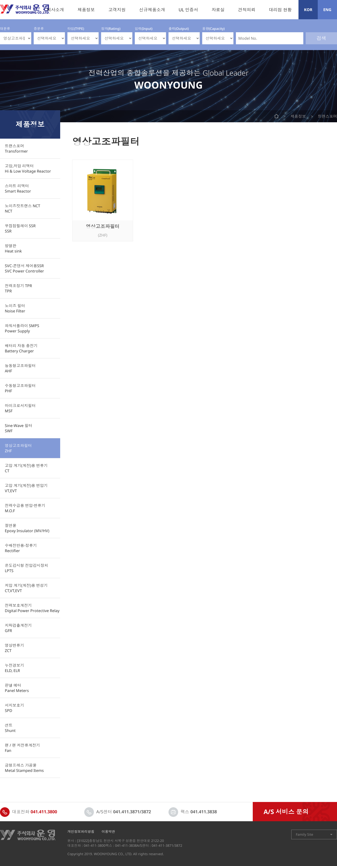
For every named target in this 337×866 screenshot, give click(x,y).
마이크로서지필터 (20, 408)
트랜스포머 (16, 148)
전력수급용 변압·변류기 (25, 508)
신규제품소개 (152, 10)
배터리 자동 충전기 (21, 348)
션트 (10, 728)
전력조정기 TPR (18, 288)
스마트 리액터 (18, 188)
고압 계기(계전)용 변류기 (26, 468)
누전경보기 (14, 668)
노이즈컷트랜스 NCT (22, 208)
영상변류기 (14, 648)
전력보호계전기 (32, 608)
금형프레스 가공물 (24, 768)
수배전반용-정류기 (21, 548)
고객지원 (117, 10)
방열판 (13, 248)
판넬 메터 (17, 688)
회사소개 (55, 10)
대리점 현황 (280, 10)
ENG (327, 9)
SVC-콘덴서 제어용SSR (24, 268)
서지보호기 (14, 708)
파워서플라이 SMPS (22, 328)
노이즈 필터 (15, 308)
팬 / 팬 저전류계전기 (22, 748)
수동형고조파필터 (20, 388)
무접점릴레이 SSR (20, 228)
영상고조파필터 (18, 448)
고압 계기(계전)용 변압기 (26, 488)
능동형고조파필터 (20, 368)
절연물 (27, 528)
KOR (308, 9)
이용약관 (108, 832)
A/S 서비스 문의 (286, 811)
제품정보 (86, 10)
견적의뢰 (246, 10)
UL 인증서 (188, 10)
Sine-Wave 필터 (18, 428)
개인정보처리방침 (80, 832)
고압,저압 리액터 (28, 168)
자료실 (218, 10)
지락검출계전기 (18, 628)
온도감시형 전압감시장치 (26, 568)
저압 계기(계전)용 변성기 (26, 588)
